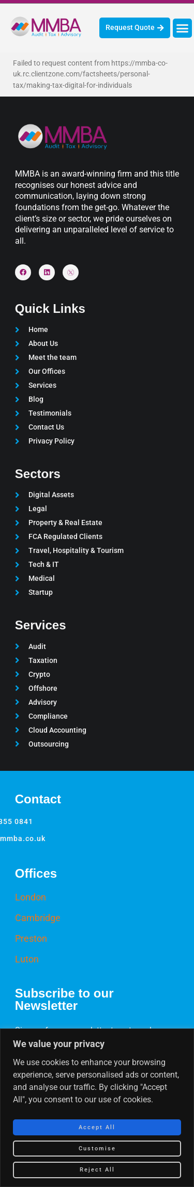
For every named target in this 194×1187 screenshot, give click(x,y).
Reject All (97, 1169)
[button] (182, 28)
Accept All (97, 1127)
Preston (31, 938)
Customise (97, 1148)
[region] (97, 1107)
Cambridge (38, 917)
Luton (27, 959)
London (30, 897)
